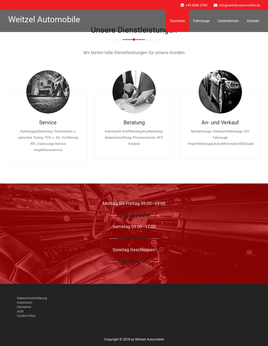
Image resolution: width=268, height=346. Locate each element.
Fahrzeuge (201, 21)
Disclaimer (24, 307)
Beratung (134, 122)
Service (48, 122)
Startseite (177, 21)
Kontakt (253, 21)
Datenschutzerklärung (32, 298)
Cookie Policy (26, 316)
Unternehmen (228, 21)
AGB (20, 311)
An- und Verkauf (220, 122)
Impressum (24, 302)
